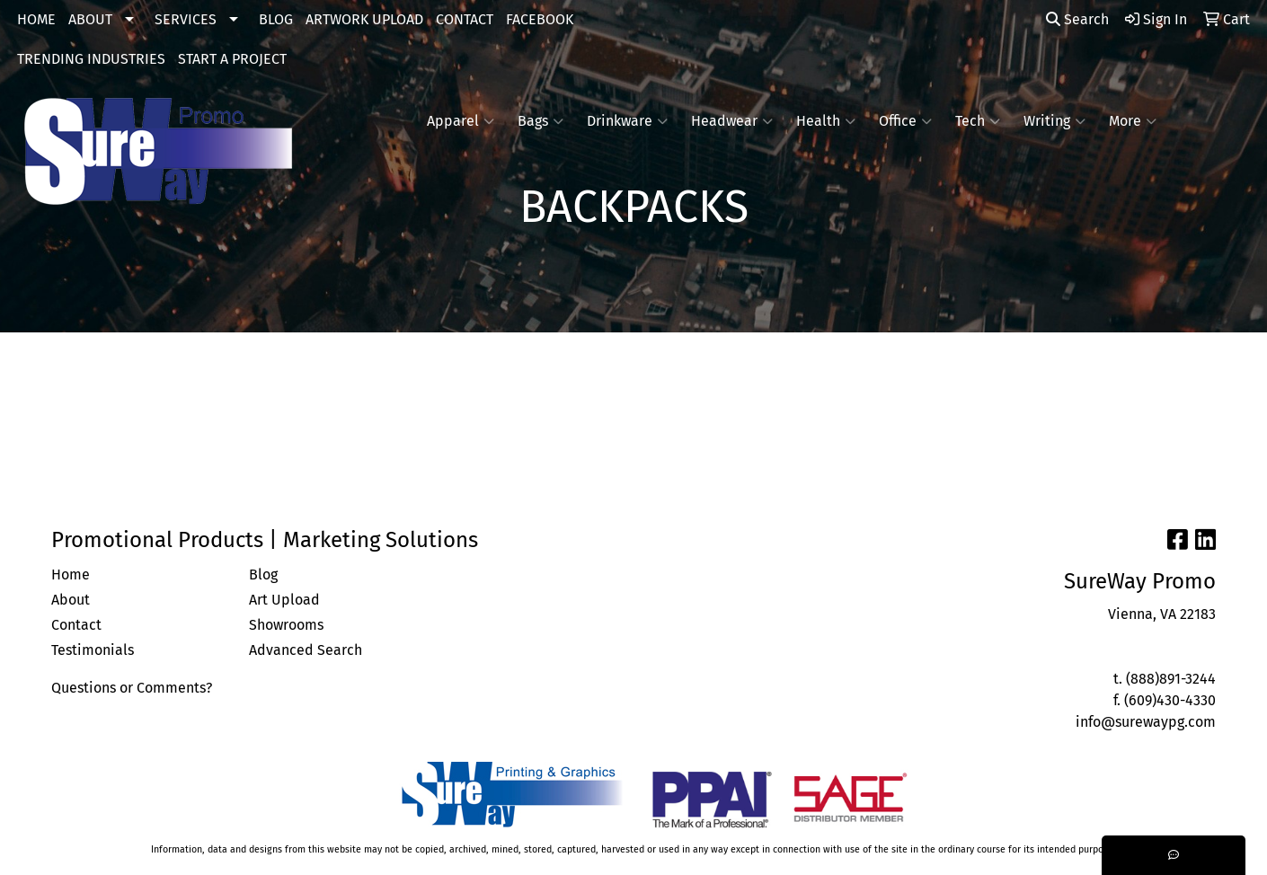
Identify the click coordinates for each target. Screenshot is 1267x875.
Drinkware (627, 121)
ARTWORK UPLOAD (364, 19)
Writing (1054, 121)
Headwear (732, 121)
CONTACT (464, 19)
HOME (36, 19)
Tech (977, 121)
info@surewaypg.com (1146, 721)
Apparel (460, 121)
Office (905, 121)
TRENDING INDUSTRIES (91, 58)
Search (1077, 19)
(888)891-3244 (1171, 678)
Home (70, 574)
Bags (540, 121)
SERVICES (186, 19)
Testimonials (92, 649)
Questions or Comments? (131, 687)
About (70, 599)
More (1132, 121)
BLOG (276, 19)
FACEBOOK (539, 19)
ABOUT (90, 19)
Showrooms (286, 624)
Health (825, 121)
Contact (76, 624)
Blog (263, 574)
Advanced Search (305, 649)
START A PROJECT (232, 58)
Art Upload (284, 599)
